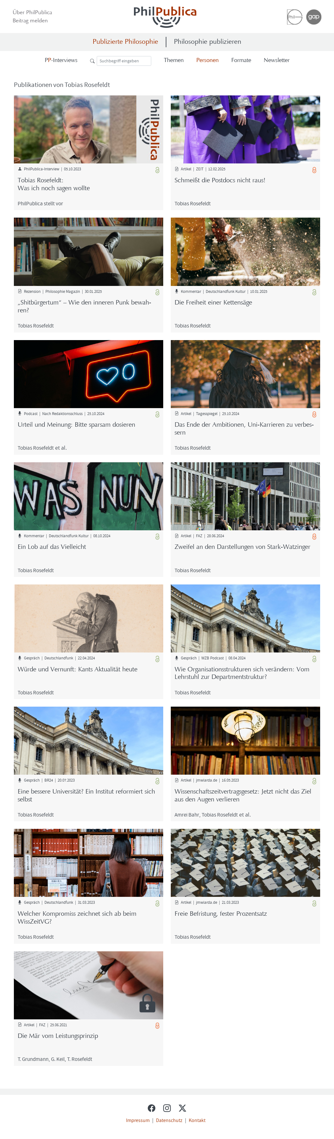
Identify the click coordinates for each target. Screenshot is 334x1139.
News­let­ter (277, 61)
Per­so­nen (207, 61)
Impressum (138, 1120)
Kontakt (197, 1120)
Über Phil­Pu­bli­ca (32, 13)
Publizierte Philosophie (125, 42)
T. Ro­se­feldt (79, 1058)
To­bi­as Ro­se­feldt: (88, 185)
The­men (174, 61)
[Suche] (124, 61)
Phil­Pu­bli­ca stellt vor (40, 203)
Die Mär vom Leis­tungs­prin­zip (58, 1036)
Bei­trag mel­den (30, 21)
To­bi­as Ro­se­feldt (193, 203)
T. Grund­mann (33, 1058)
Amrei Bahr (187, 814)
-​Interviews (61, 61)
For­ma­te (241, 61)
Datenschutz (169, 1120)
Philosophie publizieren (207, 42)
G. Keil (58, 1058)
